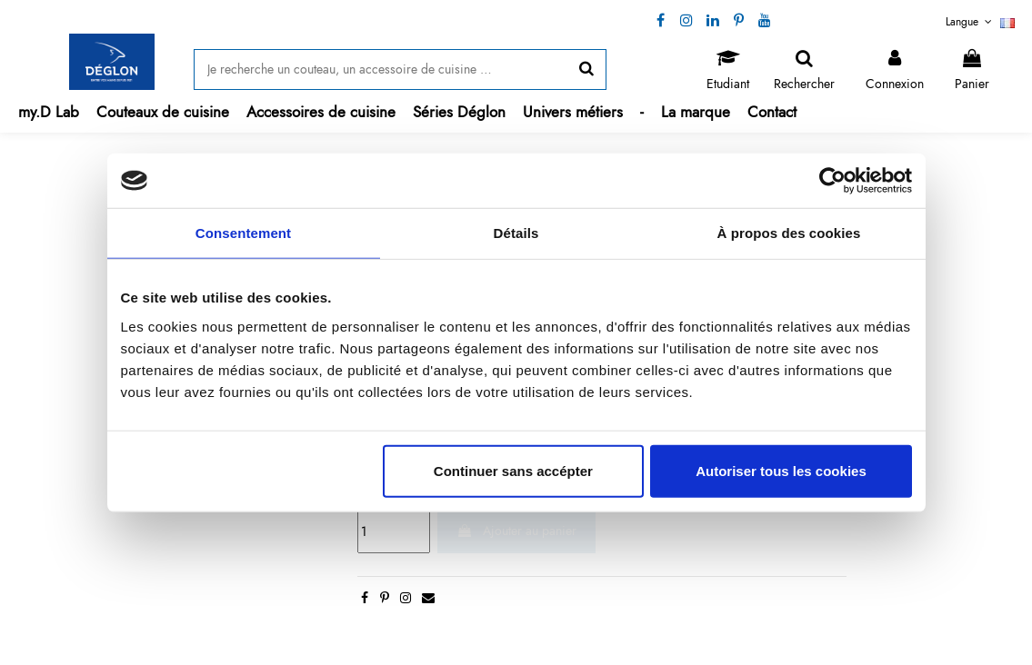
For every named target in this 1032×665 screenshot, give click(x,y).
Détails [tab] (516, 233)
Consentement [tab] (243, 233)
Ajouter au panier (516, 530)
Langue (980, 22)
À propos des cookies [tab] (789, 233)
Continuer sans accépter (513, 470)
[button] (162, 112)
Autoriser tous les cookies (781, 470)
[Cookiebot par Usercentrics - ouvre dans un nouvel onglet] (832, 180)
